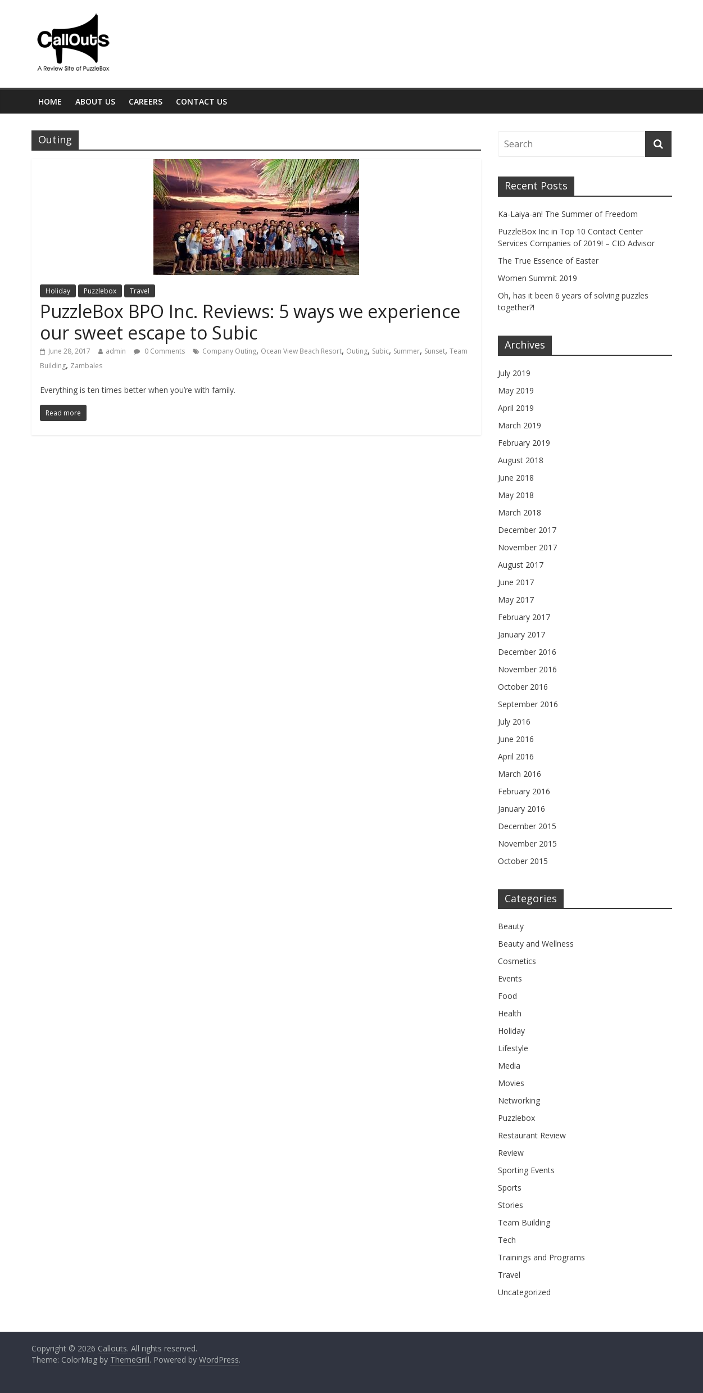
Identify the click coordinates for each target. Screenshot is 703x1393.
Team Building (524, 1222)
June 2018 (516, 477)
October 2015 (523, 861)
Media (509, 1065)
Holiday (58, 291)
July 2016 (514, 721)
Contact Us (201, 101)
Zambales (86, 365)
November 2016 (527, 669)
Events (510, 978)
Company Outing (229, 351)
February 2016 (524, 791)
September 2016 (528, 704)
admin (116, 351)
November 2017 (527, 547)
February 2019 (524, 442)
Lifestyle (513, 1048)
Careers (145, 101)
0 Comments (159, 351)
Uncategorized (524, 1292)
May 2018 (516, 495)
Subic (380, 351)
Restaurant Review (532, 1135)
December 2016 (527, 651)
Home (50, 101)
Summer (406, 351)
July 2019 (514, 373)
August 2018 (520, 460)
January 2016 (521, 808)
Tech (507, 1239)
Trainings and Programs (541, 1257)
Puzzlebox (100, 291)
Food (507, 996)
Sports (509, 1187)
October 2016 (523, 686)
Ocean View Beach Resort (301, 351)
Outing (357, 351)
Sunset (434, 351)
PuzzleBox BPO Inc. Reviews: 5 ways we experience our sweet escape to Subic (250, 322)
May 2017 (516, 599)
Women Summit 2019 (537, 278)
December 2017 (527, 529)
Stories (510, 1205)
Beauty (511, 926)
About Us (95, 101)
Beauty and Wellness (536, 943)
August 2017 (520, 564)
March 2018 (519, 512)
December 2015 (527, 826)
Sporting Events (526, 1170)
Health (509, 1013)
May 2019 (516, 390)
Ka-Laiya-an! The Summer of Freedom (568, 214)
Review (511, 1152)
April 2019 (516, 407)
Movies (511, 1083)
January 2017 (521, 634)
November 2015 (527, 843)
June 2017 (516, 582)
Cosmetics (517, 961)
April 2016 (516, 756)
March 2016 (519, 773)
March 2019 (519, 425)
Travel (139, 291)
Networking (519, 1100)
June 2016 (516, 739)
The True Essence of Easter (548, 260)
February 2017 (524, 617)
